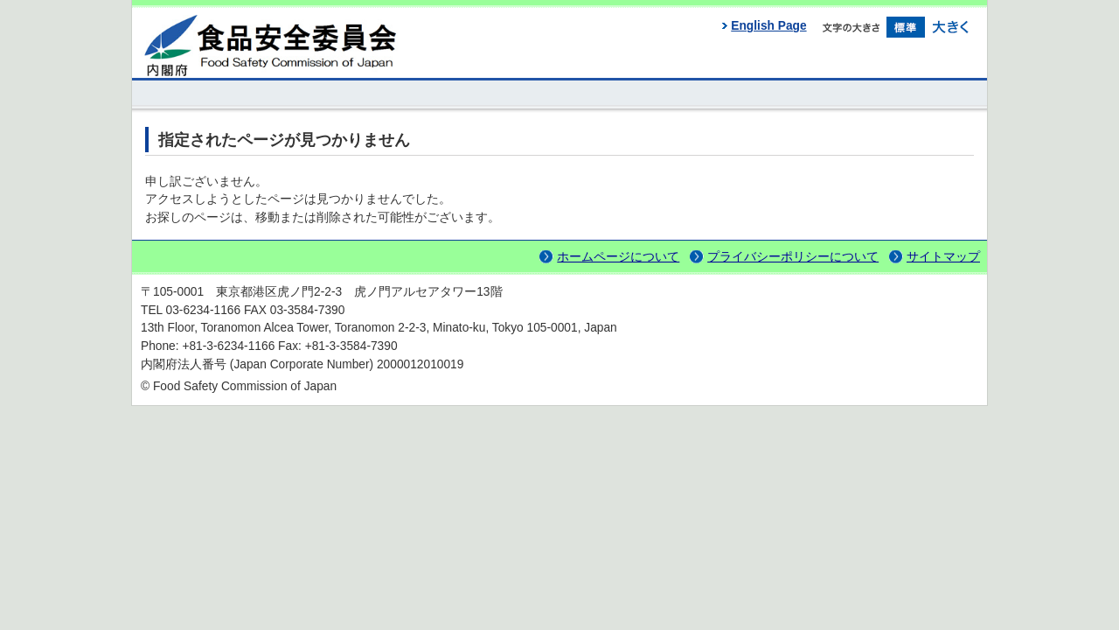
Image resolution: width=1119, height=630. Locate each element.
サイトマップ (943, 256)
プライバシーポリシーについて (793, 256)
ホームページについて (618, 256)
